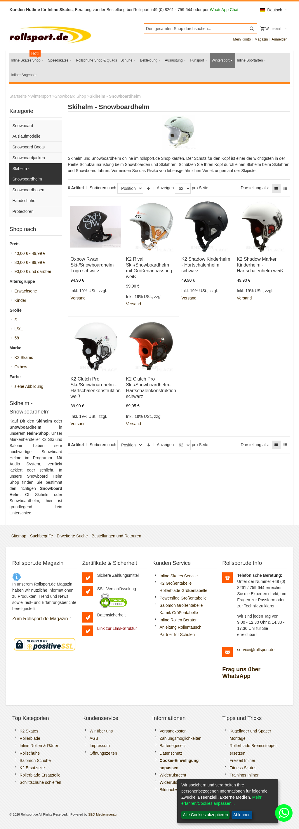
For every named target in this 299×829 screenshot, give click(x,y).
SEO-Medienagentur (102, 814)
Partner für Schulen (177, 634)
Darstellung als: (255, 187)
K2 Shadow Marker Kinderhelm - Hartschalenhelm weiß (260, 265)
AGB (94, 738)
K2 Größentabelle (176, 583)
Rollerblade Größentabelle (183, 590)
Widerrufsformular (176, 782)
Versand (78, 298)
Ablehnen (242, 814)
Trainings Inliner (244, 775)
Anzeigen (165, 187)
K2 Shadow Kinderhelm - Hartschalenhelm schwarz (205, 265)
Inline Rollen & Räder (39, 745)
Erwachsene (25, 291)
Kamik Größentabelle (179, 612)
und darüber (32, 271)
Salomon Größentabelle (181, 605)
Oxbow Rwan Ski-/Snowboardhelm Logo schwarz (92, 265)
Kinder (20, 300)
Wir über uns (101, 731)
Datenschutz (171, 753)
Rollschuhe (30, 753)
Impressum (100, 745)
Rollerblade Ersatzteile (40, 775)
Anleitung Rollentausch (180, 627)
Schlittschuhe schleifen (40, 782)
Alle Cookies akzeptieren (205, 814)
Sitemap (18, 536)
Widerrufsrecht (173, 775)
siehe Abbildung (28, 386)
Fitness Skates (243, 767)
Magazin (261, 39)
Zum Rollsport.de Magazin (40, 618)
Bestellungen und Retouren (116, 536)
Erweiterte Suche (72, 536)
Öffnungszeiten (103, 753)
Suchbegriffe (41, 536)
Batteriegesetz (173, 745)
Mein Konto (242, 39)
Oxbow (20, 366)
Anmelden (279, 39)
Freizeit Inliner (242, 760)
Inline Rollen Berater (178, 620)
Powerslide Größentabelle (183, 598)
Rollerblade (30, 738)
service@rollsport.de (255, 649)
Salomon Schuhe (35, 760)
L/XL (18, 329)
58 (16, 338)
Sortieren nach (103, 187)
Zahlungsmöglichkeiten (180, 738)
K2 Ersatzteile (32, 767)
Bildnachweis (172, 789)
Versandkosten (173, 731)
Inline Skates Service (179, 576)
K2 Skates (23, 357)
